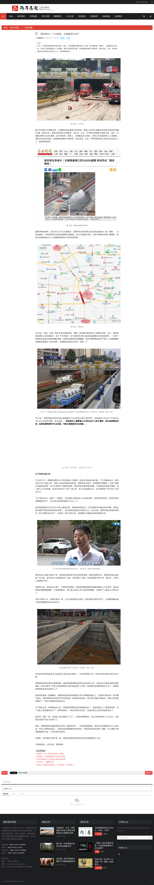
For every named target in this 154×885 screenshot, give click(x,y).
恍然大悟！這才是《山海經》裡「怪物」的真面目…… (104, 861)
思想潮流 (82, 16)
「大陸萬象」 (28, 27)
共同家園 (33, 16)
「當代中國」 (14, 27)
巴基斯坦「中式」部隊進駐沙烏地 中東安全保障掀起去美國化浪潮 (65, 830)
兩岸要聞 (21, 16)
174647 (105, 834)
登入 (6, 789)
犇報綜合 (40, 38)
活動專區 (118, 16)
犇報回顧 (106, 16)
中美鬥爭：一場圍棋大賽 (45, 762)
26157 (102, 851)
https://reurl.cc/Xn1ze (15, 847)
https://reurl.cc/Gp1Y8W (16, 853)
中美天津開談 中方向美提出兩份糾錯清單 (51, 759)
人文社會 (69, 16)
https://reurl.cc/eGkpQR (18, 850)
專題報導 (94, 16)
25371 (105, 868)
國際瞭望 (57, 16)
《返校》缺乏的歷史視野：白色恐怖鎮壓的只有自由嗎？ (104, 845)
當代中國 (45, 16)
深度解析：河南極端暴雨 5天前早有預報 (50, 756)
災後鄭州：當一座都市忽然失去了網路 (50, 754)
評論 (11, 16)
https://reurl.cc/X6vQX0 (17, 845)
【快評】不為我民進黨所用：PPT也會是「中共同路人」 (55, 765)
